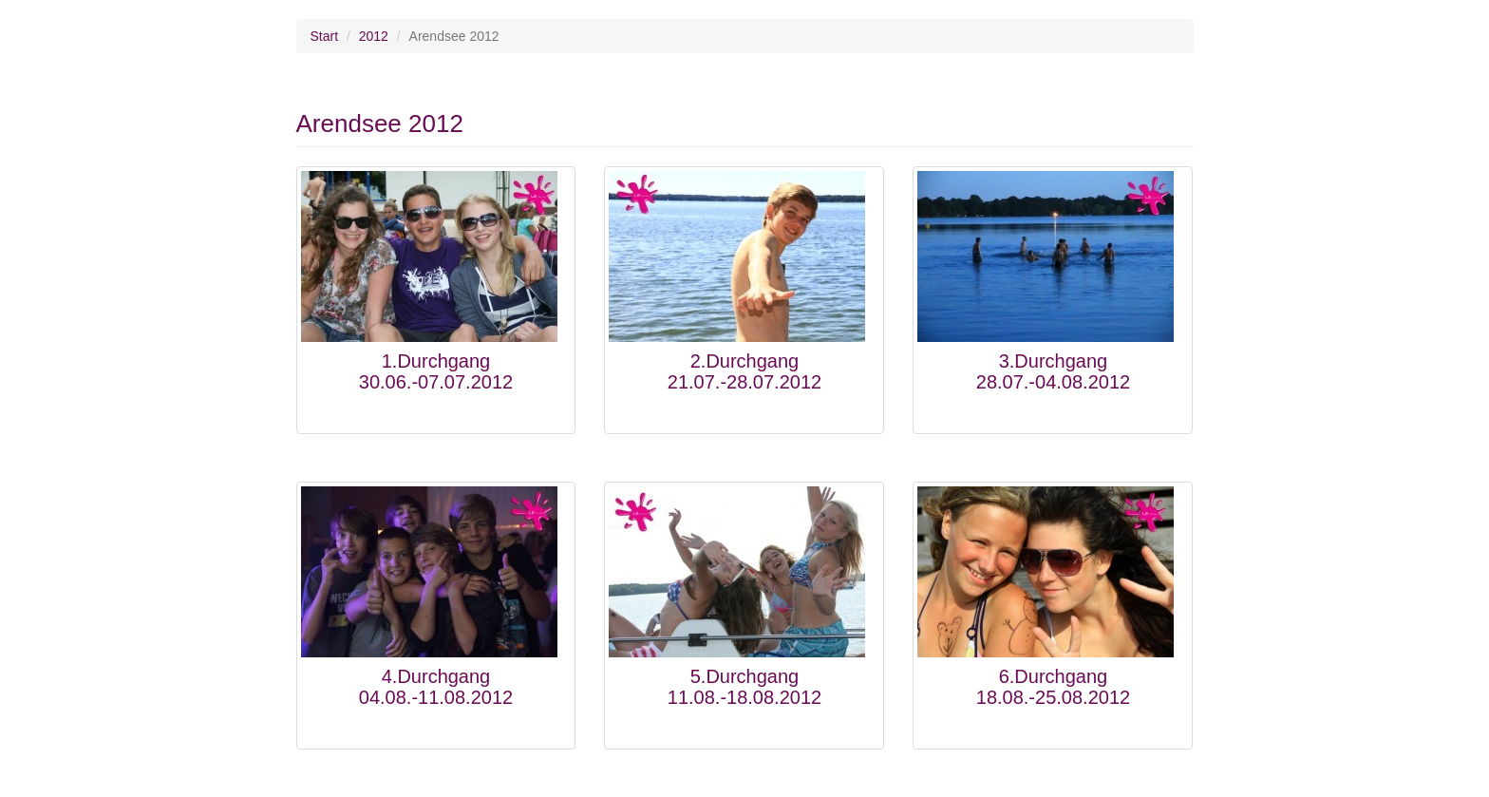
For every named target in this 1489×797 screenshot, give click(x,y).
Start (325, 36)
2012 (373, 36)
